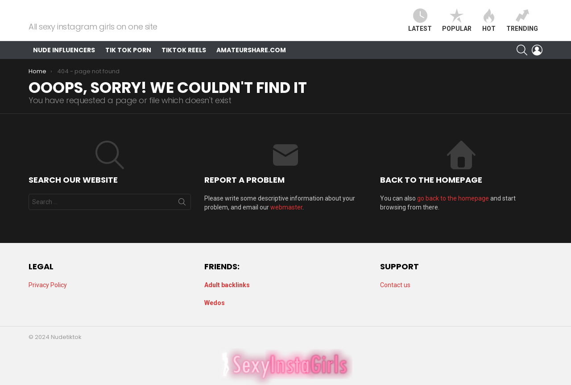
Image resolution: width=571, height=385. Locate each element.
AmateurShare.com (251, 58)
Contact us (395, 285)
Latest (420, 25)
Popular (457, 25)
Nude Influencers (64, 58)
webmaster (286, 216)
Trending (522, 25)
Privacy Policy (48, 285)
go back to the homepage (453, 207)
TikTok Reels (183, 58)
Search (182, 212)
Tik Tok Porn (128, 58)
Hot (489, 25)
